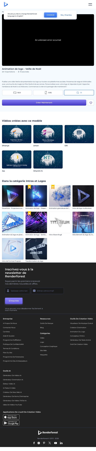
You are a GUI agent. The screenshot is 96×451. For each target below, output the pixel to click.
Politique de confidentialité (13, 344)
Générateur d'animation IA (13, 380)
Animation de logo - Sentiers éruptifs (39, 235)
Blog (42, 327)
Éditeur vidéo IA (9, 384)
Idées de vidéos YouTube (12, 405)
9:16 (48, 92)
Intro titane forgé (55, 235)
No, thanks (66, 15)
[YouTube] (55, 443)
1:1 (79, 92)
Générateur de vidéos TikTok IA (14, 401)
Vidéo (42, 338)
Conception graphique (48, 346)
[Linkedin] (61, 443)
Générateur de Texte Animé (80, 340)
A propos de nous (10, 323)
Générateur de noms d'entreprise (15, 396)
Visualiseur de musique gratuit (81, 323)
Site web (43, 350)
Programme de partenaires (13, 357)
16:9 (17, 92)
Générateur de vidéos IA (12, 375)
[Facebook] (34, 443)
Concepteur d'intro (77, 336)
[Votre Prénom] (17, 291)
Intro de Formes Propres (11, 261)
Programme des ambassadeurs (15, 361)
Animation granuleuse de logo (60, 208)
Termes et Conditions (11, 348)
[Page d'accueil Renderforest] (6, 4)
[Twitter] (49, 443)
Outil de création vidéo (79, 344)
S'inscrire (14, 300)
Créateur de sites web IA (12, 392)
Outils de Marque (46, 323)
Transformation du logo (34, 261)
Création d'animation (78, 327)
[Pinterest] (44, 443)
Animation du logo (77, 332)
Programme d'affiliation (12, 340)
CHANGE (50, 15)
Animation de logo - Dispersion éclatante (41, 208)
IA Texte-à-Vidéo (9, 388)
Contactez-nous (9, 327)
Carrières (6, 332)
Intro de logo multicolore (81, 208)
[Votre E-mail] (47, 291)
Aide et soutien (8, 336)
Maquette (43, 355)
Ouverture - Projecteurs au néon (14, 208)
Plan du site (7, 353)
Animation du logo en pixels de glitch (16, 235)
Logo (42, 342)
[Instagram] (39, 443)
